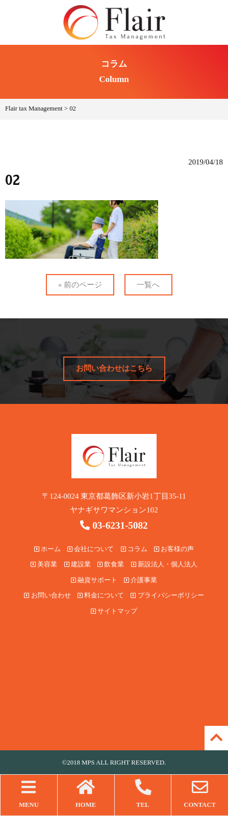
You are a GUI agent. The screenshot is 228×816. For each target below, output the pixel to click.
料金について (101, 595)
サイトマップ (114, 611)
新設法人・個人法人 (164, 564)
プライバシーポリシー (167, 595)
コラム (134, 549)
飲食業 (110, 564)
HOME (86, 793)
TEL (143, 793)
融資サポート (94, 580)
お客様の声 (174, 549)
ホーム (47, 549)
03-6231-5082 (113, 525)
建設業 (77, 564)
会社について (90, 549)
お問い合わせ (47, 595)
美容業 (44, 564)
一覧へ (148, 285)
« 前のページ (80, 285)
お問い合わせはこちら (114, 368)
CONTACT (199, 793)
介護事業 (140, 580)
